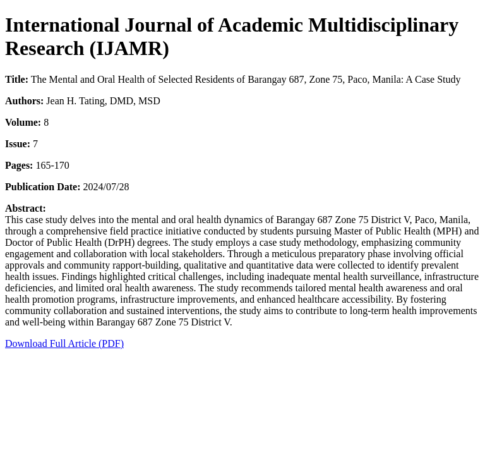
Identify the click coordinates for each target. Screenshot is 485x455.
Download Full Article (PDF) (64, 343)
